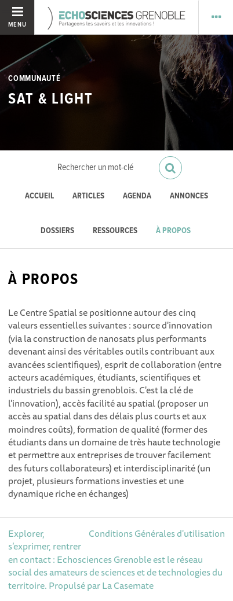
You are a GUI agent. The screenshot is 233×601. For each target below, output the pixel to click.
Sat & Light (50, 99)
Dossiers (57, 231)
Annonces (189, 196)
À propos (173, 231)
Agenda (137, 196)
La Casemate (128, 585)
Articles (88, 196)
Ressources (115, 231)
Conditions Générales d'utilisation (157, 533)
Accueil (39, 196)
